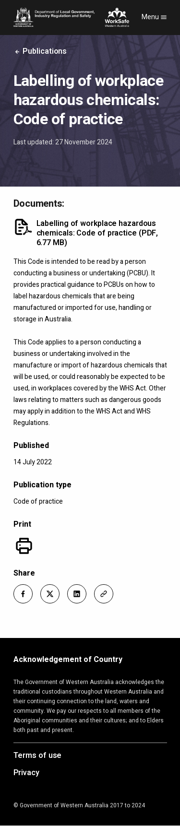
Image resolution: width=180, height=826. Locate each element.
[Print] (24, 545)
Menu (154, 17)
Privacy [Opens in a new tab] (26, 773)
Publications (40, 51)
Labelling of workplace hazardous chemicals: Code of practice (97, 233)
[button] (23, 593)
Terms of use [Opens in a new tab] (37, 756)
